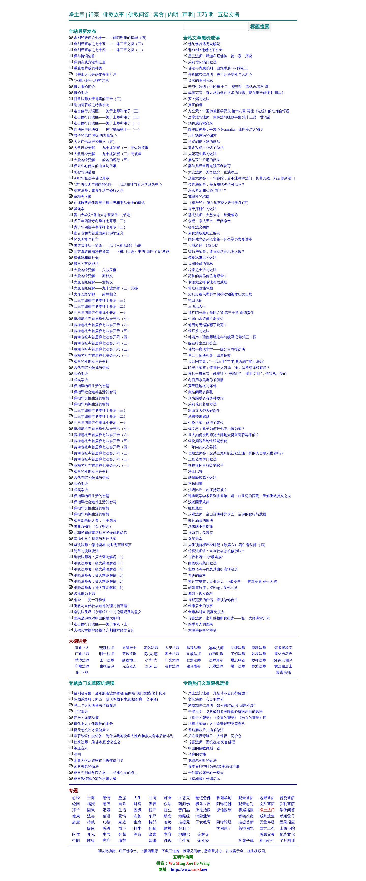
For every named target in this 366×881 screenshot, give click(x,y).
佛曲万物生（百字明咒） (93, 526)
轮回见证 (194, 300)
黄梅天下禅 (82, 197)
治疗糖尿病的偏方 (202, 135)
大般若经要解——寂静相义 (94, 294)
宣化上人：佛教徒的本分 (93, 724)
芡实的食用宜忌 (200, 80)
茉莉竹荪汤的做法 (202, 62)
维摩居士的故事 (200, 606)
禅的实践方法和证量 (89, 62)
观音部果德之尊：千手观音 (94, 520)
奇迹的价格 (196, 575)
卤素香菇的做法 (86, 766)
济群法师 (172, 666)
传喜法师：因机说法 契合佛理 (211, 742)
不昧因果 (194, 484)
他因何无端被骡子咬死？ (207, 325)
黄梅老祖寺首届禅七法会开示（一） (102, 355)
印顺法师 (82, 666)
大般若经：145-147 (202, 245)
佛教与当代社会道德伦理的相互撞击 (102, 606)
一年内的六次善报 (202, 447)
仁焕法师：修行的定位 (205, 423)
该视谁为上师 (84, 594)
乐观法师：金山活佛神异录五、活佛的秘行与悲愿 (226, 514)
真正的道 (194, 105)
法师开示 (216, 660)
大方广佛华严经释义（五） (94, 142)
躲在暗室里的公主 (202, 343)
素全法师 (172, 654)
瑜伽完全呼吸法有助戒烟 (207, 282)
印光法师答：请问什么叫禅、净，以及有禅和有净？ (228, 368)
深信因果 (224, 810)
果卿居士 (129, 648)
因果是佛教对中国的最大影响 (96, 618)
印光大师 (172, 660)
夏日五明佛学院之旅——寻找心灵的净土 (105, 773)
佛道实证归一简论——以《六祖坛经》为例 (107, 245)
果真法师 (283, 672)
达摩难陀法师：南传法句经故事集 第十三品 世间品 (229, 117)
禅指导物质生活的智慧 (91, 386)
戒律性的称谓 (198, 197)
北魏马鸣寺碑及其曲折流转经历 (212, 569)
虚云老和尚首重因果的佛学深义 (98, 233)
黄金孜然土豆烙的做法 (205, 148)
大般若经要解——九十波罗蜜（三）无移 (105, 288)
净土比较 (194, 471)
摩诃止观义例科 (200, 594)
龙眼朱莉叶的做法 (202, 760)
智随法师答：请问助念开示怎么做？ (216, 252)
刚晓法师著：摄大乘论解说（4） (99, 569)
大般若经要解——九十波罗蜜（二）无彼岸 (107, 154)
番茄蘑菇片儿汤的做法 (205, 730)
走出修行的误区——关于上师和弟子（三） (107, 111)
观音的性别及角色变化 (91, 361)
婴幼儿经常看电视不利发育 (209, 166)
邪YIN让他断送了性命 (205, 50)
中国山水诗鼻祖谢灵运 (205, 319)
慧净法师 (82, 660)
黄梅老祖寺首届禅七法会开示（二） (102, 349)
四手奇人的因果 (200, 624)
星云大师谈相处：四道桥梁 (209, 355)
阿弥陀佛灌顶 (84, 172)
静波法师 (259, 666)
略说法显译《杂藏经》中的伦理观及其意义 (107, 612)
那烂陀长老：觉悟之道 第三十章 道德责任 (220, 313)
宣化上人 (82, 648)
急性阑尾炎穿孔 (200, 392)
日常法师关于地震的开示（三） (98, 99)
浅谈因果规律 (198, 502)
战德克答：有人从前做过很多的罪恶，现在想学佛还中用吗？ (235, 93)
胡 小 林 (82, 672)
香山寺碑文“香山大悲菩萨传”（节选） (103, 215)
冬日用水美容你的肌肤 (205, 380)
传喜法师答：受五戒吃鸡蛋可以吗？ (216, 184)
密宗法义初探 (198, 227)
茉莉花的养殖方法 (202, 404)
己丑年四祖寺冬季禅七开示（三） (100, 300)
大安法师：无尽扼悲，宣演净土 (212, 172)
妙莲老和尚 (283, 660)
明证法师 (238, 648)
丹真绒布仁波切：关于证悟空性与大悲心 (219, 74)
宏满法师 (106, 648)
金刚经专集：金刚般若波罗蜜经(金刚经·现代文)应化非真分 (119, 693)
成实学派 (80, 380)
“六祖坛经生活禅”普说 (91, 80)
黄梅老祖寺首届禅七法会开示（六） (102, 325)
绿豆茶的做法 (198, 331)
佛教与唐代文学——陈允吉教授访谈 (216, 349)
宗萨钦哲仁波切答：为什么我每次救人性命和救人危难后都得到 (123, 736)
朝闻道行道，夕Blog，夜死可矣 (212, 588)
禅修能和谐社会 (86, 258)
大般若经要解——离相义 (93, 276)
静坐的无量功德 (86, 718)
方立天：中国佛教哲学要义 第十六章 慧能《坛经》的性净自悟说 (238, 111)
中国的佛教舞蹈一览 (203, 748)
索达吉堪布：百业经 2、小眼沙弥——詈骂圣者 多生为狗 (232, 581)
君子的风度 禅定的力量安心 (95, 135)
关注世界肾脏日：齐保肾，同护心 (214, 736)
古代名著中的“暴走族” (205, 557)
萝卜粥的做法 (198, 99)
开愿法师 (216, 666)
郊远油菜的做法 (200, 520)
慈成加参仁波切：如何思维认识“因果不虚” (221, 705)
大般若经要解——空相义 (93, 282)
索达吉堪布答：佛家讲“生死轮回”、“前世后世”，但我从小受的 (237, 374)
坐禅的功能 (196, 754)
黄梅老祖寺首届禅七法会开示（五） (102, 331)
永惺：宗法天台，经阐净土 (209, 221)
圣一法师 (107, 660)
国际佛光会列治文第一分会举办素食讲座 (219, 239)
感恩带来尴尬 (198, 416)
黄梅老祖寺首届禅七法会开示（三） (102, 343)
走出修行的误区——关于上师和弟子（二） (107, 117)
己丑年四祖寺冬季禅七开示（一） (100, 313)
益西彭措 (216, 654)
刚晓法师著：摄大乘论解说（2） (99, 581)
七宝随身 (80, 712)
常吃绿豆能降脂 (200, 288)
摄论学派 (80, 93)
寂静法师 (259, 648)
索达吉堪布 (283, 654)
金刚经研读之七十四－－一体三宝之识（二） (109, 50)
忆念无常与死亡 (86, 239)
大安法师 (172, 648)
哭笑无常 (194, 539)
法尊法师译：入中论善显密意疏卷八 (216, 724)
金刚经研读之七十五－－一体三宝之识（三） (109, 44)
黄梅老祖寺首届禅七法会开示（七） (102, 319)
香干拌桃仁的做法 (202, 209)
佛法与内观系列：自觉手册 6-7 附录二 (217, 68)
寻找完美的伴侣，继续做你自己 (212, 600)
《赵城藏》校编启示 (203, 779)
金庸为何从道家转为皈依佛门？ (98, 760)
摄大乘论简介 (84, 87)
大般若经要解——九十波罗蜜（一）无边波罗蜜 (110, 148)
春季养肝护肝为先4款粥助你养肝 (213, 766)
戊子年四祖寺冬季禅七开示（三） (100, 221)
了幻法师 (238, 654)
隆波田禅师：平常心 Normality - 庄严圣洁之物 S (225, 129)
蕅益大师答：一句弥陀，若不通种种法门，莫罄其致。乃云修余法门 (241, 178)
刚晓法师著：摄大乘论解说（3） (99, 575)
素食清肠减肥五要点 (203, 233)
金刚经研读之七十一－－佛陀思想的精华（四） (110, 38)
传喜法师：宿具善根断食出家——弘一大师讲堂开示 (228, 618)
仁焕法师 (194, 660)
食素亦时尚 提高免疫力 (205, 612)
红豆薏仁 (194, 508)
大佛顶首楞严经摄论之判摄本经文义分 (103, 630)
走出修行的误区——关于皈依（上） (102, 624)
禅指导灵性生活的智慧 (91, 398)
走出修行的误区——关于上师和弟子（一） (107, 123)
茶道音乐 (80, 748)
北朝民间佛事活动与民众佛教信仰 (100, 533)
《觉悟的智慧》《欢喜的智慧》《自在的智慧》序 (226, 718)
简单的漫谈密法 (86, 551)
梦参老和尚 (283, 648)
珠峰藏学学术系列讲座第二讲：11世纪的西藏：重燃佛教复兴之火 (239, 496)
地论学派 (80, 374)
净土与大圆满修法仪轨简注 (94, 705)
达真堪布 (194, 666)
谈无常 (78, 209)
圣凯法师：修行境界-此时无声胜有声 (102, 545)
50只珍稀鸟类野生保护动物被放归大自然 (219, 294)
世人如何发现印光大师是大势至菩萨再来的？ (223, 435)
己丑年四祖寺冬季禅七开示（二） (100, 307)
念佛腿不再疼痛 (200, 526)
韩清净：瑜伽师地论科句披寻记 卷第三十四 (221, 337)
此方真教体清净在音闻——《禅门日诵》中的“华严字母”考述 (121, 252)
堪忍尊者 (238, 660)
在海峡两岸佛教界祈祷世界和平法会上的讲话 (109, 203)
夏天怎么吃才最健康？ (91, 730)
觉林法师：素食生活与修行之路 (98, 190)
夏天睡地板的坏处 (202, 386)
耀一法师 (238, 666)
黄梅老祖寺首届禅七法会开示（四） (102, 337)
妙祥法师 (259, 660)
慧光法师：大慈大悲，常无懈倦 (212, 215)
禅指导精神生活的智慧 (91, 404)
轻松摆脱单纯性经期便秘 (207, 441)
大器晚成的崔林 (200, 264)
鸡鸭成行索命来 (200, 123)
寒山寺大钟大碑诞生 (203, 410)
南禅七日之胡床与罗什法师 (94, 539)
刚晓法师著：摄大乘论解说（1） (99, 588)
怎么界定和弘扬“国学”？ (207, 190)
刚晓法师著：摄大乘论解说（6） (99, 557)
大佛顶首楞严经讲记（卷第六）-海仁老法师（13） (227, 545)
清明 (77, 754)
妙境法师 (259, 654)
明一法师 (106, 654)
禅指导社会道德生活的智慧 (94, 392)
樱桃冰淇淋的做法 (202, 258)
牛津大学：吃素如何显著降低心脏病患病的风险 (225, 712)
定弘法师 (151, 648)
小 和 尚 (151, 660)
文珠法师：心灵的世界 (205, 699)
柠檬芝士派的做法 (202, 270)
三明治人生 (196, 307)
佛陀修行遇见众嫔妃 (203, 44)
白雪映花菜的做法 (202, 563)
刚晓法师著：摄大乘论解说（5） (99, 563)
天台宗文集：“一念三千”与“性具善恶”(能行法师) (225, 361)
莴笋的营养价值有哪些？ (207, 276)
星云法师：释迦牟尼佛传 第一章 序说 (219, 56)
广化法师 (82, 654)
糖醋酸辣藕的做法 (202, 478)
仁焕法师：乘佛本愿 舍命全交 (97, 742)
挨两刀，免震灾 (200, 533)
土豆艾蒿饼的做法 (202, 459)
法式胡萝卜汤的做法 (203, 142)
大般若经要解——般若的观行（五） (102, 160)
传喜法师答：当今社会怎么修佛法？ (216, 551)
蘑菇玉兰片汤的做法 (203, 160)
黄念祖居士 (283, 666)
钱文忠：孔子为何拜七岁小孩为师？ (216, 429)
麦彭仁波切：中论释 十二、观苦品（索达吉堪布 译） (229, 87)
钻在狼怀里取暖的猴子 (205, 465)
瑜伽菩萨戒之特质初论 (91, 105)
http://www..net (189, 869)
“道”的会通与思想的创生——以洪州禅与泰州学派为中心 (117, 184)
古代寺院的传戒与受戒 (91, 368)
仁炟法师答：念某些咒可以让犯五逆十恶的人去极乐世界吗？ (235, 453)
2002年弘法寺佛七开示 (91, 178)
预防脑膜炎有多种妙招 (205, 398)
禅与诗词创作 (84, 56)
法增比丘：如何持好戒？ (207, 490)
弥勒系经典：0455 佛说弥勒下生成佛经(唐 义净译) (115, 699)
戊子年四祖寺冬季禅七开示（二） (100, 227)
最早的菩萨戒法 (86, 264)
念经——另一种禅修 (89, 600)
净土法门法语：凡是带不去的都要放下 (218, 693)
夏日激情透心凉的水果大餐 (94, 779)
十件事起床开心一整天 (205, 773)
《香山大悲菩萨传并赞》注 (94, 74)
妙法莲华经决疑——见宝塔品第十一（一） (107, 129)
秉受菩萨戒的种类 (87, 68)
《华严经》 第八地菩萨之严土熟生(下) (217, 203)
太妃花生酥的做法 (202, 154)
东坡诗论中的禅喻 (202, 630)
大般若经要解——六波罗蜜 (94, 270)
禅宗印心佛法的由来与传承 (94, 166)
